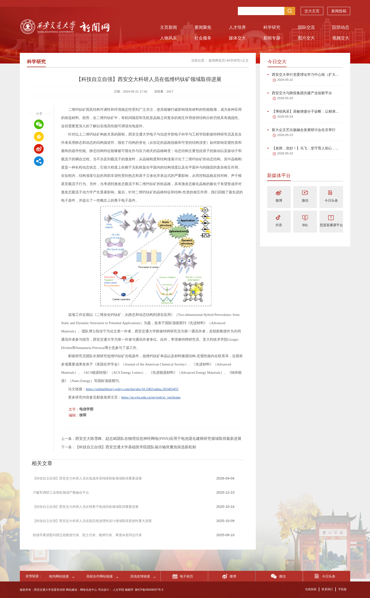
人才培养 (237, 27)
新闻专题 (271, 38)
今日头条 (331, 200)
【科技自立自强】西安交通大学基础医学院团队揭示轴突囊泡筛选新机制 (135, 447)
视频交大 (340, 38)
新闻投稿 (338, 12)
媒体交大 (237, 38)
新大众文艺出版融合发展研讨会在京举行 (302, 130)
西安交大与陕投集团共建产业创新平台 (300, 93)
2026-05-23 (285, 135)
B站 (305, 225)
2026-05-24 (285, 116)
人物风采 (168, 38)
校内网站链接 (59, 576)
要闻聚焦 (202, 27)
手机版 (342, 589)
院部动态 (340, 27)
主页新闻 (168, 27)
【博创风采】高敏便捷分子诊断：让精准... (303, 111)
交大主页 (312, 12)
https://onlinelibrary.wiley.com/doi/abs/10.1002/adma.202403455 (132, 389)
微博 (279, 200)
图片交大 (306, 38)
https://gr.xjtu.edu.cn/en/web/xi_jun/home (151, 397)
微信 (305, 200)
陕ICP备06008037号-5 (149, 589)
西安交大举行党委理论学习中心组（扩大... (303, 74)
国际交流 (306, 27)
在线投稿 (310, 589)
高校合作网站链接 (99, 576)
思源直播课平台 (331, 225)
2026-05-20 (285, 98)
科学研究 (271, 27)
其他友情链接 (140, 576)
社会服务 (202, 38)
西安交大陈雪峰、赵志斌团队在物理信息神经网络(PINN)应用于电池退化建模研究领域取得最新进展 (158, 439)
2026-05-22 (285, 79)
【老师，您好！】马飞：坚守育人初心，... (303, 148)
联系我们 (327, 589)
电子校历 (186, 576)
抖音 (279, 225)
